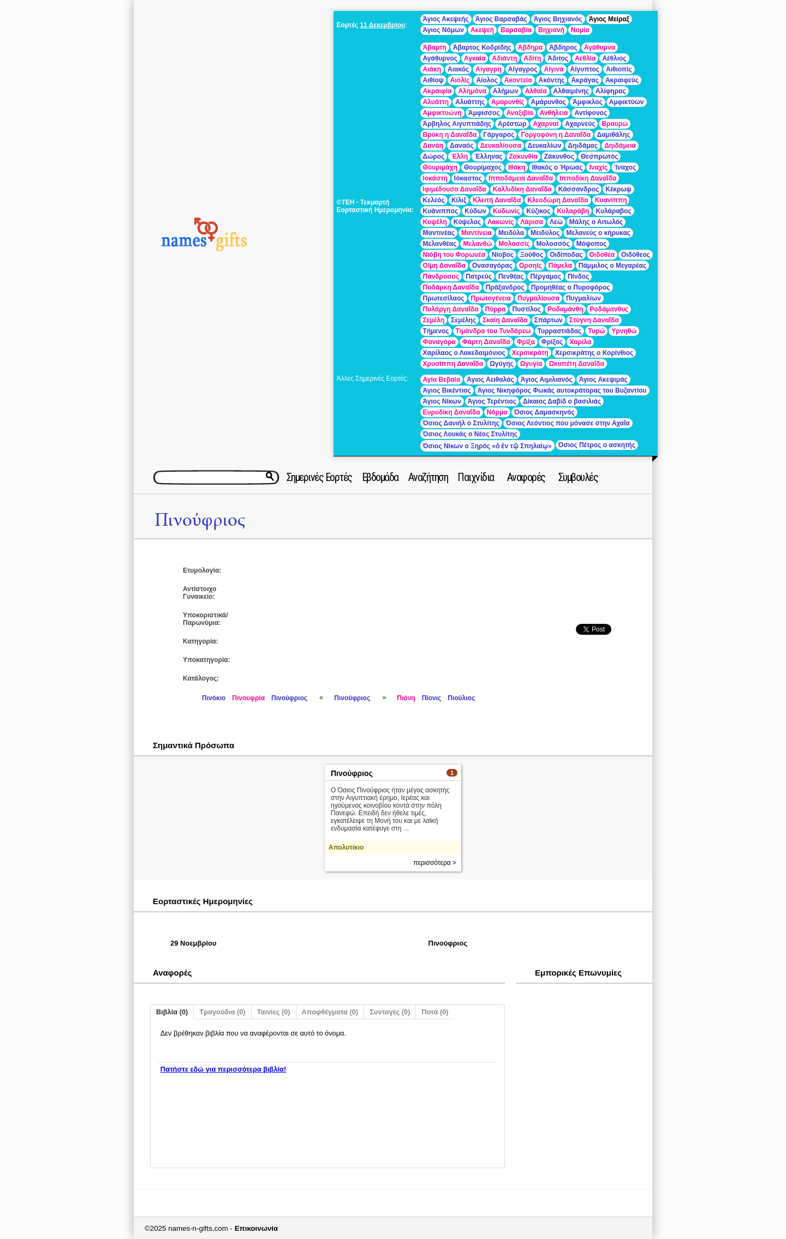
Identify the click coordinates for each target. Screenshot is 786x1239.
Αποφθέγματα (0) (330, 1012)
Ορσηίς (530, 265)
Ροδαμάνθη (565, 309)
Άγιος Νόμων (443, 30)
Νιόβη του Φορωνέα (454, 254)
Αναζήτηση (428, 477)
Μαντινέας (439, 233)
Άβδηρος (563, 47)
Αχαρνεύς (580, 124)
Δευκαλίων (545, 145)
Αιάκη (432, 69)
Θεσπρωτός (599, 156)
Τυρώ (596, 331)
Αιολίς (460, 80)
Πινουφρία (248, 698)
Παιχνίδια (475, 477)
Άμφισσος (484, 113)
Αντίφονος (590, 113)
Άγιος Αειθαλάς (490, 379)
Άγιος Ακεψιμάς (603, 379)
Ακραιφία (437, 91)
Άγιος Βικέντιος (447, 390)
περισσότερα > (434, 863)
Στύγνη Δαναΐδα (594, 320)
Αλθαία (536, 91)
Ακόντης (552, 80)
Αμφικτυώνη (442, 113)
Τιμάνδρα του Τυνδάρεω (493, 331)
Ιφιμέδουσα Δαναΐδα (454, 189)
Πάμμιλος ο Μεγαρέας (612, 265)
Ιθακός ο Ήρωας (557, 167)
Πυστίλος (526, 309)
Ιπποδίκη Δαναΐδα (587, 178)
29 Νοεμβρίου (193, 943)
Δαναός (462, 145)
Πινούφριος (199, 520)
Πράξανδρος (505, 287)
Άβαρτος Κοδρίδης (482, 47)
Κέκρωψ (618, 189)
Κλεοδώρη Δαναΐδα (557, 200)
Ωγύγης (502, 364)
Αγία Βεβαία (442, 379)
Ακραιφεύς (622, 80)
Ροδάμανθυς (609, 309)
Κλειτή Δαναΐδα (497, 200)
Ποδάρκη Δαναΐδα (451, 287)
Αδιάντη (504, 58)
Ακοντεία (518, 80)
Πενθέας (511, 276)
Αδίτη (532, 58)
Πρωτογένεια (491, 298)
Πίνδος (579, 276)
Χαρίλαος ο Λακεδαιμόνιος (464, 353)
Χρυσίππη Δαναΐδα (453, 364)
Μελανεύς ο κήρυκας (598, 233)
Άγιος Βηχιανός (558, 19)
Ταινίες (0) (273, 1012)
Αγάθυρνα (599, 47)
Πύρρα (495, 309)
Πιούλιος (461, 698)
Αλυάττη (436, 102)
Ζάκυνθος (559, 156)
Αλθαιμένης (571, 91)
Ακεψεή (482, 30)
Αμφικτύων (626, 102)
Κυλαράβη (573, 211)
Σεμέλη (434, 320)
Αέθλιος (614, 58)
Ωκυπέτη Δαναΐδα (576, 364)
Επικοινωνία (256, 1228)
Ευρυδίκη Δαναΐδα (451, 412)
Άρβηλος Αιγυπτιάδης (457, 124)
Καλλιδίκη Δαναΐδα (522, 189)
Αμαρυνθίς (508, 102)
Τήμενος (436, 331)
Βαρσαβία (516, 30)
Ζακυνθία (523, 156)
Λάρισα (531, 222)
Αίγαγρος (523, 69)
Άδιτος (557, 58)
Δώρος (434, 156)
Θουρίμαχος (483, 167)
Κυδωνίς (506, 211)
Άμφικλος (588, 102)
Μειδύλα (511, 233)
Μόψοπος (591, 244)
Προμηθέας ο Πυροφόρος (570, 287)
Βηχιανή (551, 30)
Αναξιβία (520, 113)
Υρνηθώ (623, 331)
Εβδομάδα (380, 477)
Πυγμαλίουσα (538, 298)
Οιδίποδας (566, 254)
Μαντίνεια (476, 233)
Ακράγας (584, 80)
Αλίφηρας (611, 91)
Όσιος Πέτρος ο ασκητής (596, 445)
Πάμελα (560, 265)
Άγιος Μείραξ (609, 19)
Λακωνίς (500, 222)
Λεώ (556, 222)
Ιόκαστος (468, 178)
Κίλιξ (458, 200)
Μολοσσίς (513, 244)
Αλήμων (506, 91)
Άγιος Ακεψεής (446, 19)
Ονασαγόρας (492, 265)
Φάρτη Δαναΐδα (486, 342)
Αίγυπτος (584, 69)
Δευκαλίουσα (500, 145)
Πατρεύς (479, 276)
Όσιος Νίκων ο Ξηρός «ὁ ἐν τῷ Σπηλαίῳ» (487, 446)
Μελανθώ (477, 244)
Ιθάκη (516, 167)
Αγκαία (474, 58)
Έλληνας (488, 156)
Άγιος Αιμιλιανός (547, 379)
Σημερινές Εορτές (319, 477)
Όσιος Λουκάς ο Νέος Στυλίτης (470, 434)
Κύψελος (467, 222)
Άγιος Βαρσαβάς (501, 19)
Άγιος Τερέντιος (492, 401)
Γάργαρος (498, 135)
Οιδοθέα (602, 254)
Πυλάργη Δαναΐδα (451, 309)
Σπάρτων (548, 320)
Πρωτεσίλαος (444, 298)
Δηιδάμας (583, 145)
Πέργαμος (545, 276)
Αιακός (458, 69)
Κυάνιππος (440, 211)
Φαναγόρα (439, 342)
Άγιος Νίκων (442, 401)
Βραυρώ (615, 124)
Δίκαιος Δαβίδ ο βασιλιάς (562, 401)
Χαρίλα (580, 342)
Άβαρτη (434, 47)
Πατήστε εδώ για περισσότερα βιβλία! (223, 1069)
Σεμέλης (463, 320)
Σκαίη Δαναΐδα (505, 320)
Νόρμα (497, 412)
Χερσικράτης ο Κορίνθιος (594, 353)
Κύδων (475, 211)
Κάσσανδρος (578, 189)
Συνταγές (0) (390, 1012)
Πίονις (432, 698)
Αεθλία (585, 58)
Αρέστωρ (512, 124)
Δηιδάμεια (620, 145)
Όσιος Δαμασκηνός (544, 412)
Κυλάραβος (613, 211)
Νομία (580, 30)
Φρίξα (526, 342)
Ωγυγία (531, 364)
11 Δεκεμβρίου (382, 25)
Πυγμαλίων (583, 298)
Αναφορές (526, 477)
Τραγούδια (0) (222, 1012)
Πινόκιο (213, 698)
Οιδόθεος (635, 254)
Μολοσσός (553, 244)
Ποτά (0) (434, 1012)
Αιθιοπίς (619, 69)
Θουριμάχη (440, 167)
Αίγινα (553, 69)
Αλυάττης (470, 102)
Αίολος (486, 80)
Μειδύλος (545, 233)
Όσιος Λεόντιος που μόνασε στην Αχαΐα (568, 423)
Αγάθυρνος (440, 58)
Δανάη (433, 145)
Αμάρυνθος (549, 102)
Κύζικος (538, 211)
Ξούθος (531, 254)
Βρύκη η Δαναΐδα (450, 135)
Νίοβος (503, 254)
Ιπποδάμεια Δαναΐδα (521, 178)
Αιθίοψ (433, 80)
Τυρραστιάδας (560, 331)
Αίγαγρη (488, 69)
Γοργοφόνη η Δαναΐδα (555, 135)
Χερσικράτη (530, 353)
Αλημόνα (472, 91)
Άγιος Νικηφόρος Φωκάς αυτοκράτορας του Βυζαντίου (562, 390)
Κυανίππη (611, 200)
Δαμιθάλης (613, 135)
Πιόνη (406, 698)
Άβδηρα (530, 47)
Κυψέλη (435, 222)
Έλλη (459, 156)
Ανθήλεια (554, 113)
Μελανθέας (440, 244)
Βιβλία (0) (172, 1012)
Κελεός (434, 200)
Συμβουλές (578, 477)
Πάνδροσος (441, 276)
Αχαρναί (545, 124)
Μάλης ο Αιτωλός (596, 222)
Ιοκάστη (435, 178)
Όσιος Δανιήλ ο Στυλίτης (461, 423)
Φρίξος (552, 342)
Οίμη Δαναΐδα (444, 265)
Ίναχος (625, 167)
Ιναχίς (598, 167)
